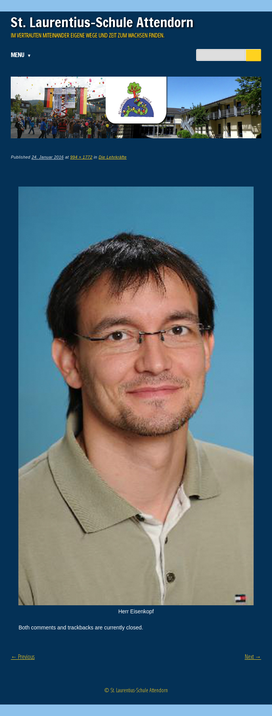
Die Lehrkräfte (112, 157)
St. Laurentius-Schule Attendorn (102, 22)
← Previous (22, 656)
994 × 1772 (81, 157)
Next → (253, 656)
